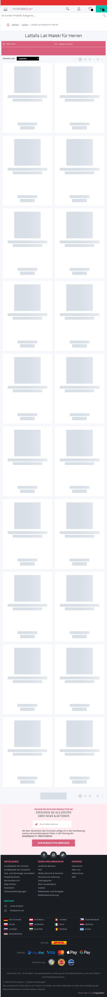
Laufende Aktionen (47, 866)
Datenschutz (77, 873)
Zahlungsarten (45, 880)
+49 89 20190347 (16, 906)
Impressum (77, 866)
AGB (74, 877)
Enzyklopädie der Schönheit (17, 869)
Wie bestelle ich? (12, 880)
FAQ (40, 869)
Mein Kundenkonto (47, 884)
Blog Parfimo (10, 884)
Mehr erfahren (45, 835)
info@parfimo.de (17, 910)
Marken (15, 24)
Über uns (76, 869)
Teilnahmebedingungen (15, 891)
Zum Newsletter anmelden (53, 843)
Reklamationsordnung (48, 895)
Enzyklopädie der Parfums (16, 866)
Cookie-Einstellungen (35, 982)
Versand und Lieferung (48, 877)
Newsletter (9, 887)
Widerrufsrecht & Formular (50, 873)
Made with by (91, 993)
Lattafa (25, 24)
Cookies (41, 887)
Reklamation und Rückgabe (51, 891)
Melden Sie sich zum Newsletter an (53, 813)
